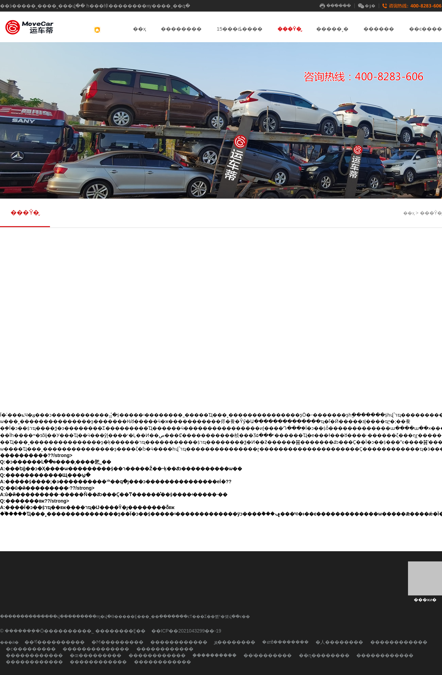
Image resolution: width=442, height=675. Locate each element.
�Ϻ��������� (117, 642)
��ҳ (139, 29)
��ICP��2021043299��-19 (186, 631)
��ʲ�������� (267, 655)
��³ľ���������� (54, 642)
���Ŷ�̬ (289, 29)
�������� (181, 29)
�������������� (96, 649)
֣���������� (214, 655)
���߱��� (335, 5)
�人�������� (339, 642)
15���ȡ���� (239, 29)
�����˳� (332, 29)
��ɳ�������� (324, 655)
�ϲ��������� (31, 649)
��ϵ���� (425, 29)
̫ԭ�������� (235, 642)
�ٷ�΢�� (366, 5)
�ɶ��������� (95, 655)
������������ (178, 642)
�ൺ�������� (285, 642)
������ (378, 29)
